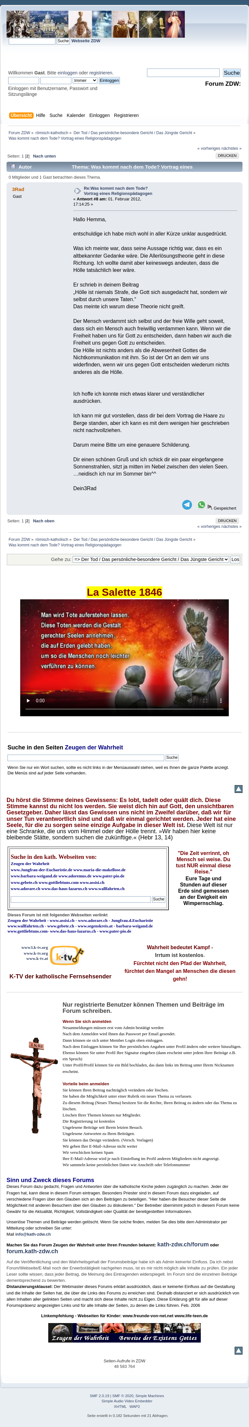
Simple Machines (150, 1396)
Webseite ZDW (85, 40)
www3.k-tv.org (35, 947)
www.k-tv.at (37, 958)
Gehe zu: (61, 559)
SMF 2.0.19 (100, 1396)
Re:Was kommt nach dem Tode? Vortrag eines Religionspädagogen (118, 191)
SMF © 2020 (123, 1396)
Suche (16, 747)
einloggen (68, 72)
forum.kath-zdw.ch (32, 1251)
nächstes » (232, 148)
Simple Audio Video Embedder (127, 1401)
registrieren (100, 72)
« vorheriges (209, 148)
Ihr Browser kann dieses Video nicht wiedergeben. (124, 657)
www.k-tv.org (36, 953)
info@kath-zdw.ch (33, 1234)
